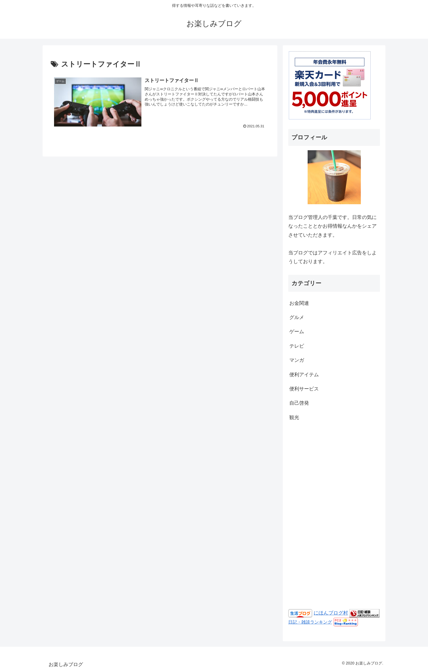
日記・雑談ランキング (310, 621)
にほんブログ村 (331, 613)
